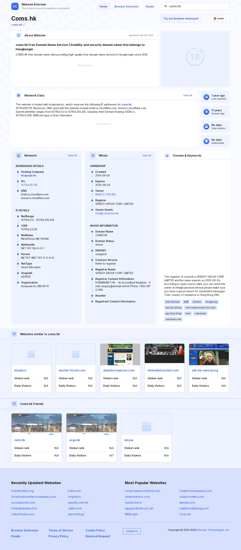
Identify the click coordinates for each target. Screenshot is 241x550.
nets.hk (19, 440)
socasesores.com (23, 502)
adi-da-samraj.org (205, 370)
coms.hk (18, 24)
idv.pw (128, 440)
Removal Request (98, 536)
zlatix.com (75, 508)
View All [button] (187, 95)
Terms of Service (60, 530)
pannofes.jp (76, 514)
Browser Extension (126, 6)
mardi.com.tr (133, 502)
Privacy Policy (58, 536)
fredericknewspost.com (195, 491)
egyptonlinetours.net (139, 508)
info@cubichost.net (106, 213)
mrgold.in (74, 496)
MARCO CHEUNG (105, 194)
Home (103, 6)
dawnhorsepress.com (119, 370)
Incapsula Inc (29, 175)
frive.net (185, 514)
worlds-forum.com (72, 370)
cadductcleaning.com (194, 508)
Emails (150, 6)
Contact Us (132, 531)
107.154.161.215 (29, 184)
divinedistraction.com (163, 370)
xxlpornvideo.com (191, 496)
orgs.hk (74, 440)
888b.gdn (131, 514)
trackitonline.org (22, 491)
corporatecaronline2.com (142, 491)
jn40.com (74, 491)
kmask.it (20, 370)
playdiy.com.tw (78, 502)
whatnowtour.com (137, 496)
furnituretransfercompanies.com (33, 496)
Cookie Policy (95, 530)
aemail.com (187, 502)
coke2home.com (22, 514)
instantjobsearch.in (24, 508)
